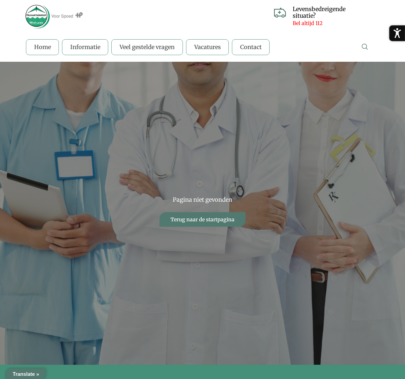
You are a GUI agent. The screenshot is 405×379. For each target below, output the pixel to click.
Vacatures (208, 47)
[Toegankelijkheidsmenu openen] (397, 33)
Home (42, 47)
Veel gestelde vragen (147, 47)
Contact (252, 47)
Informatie (86, 47)
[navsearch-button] (364, 47)
